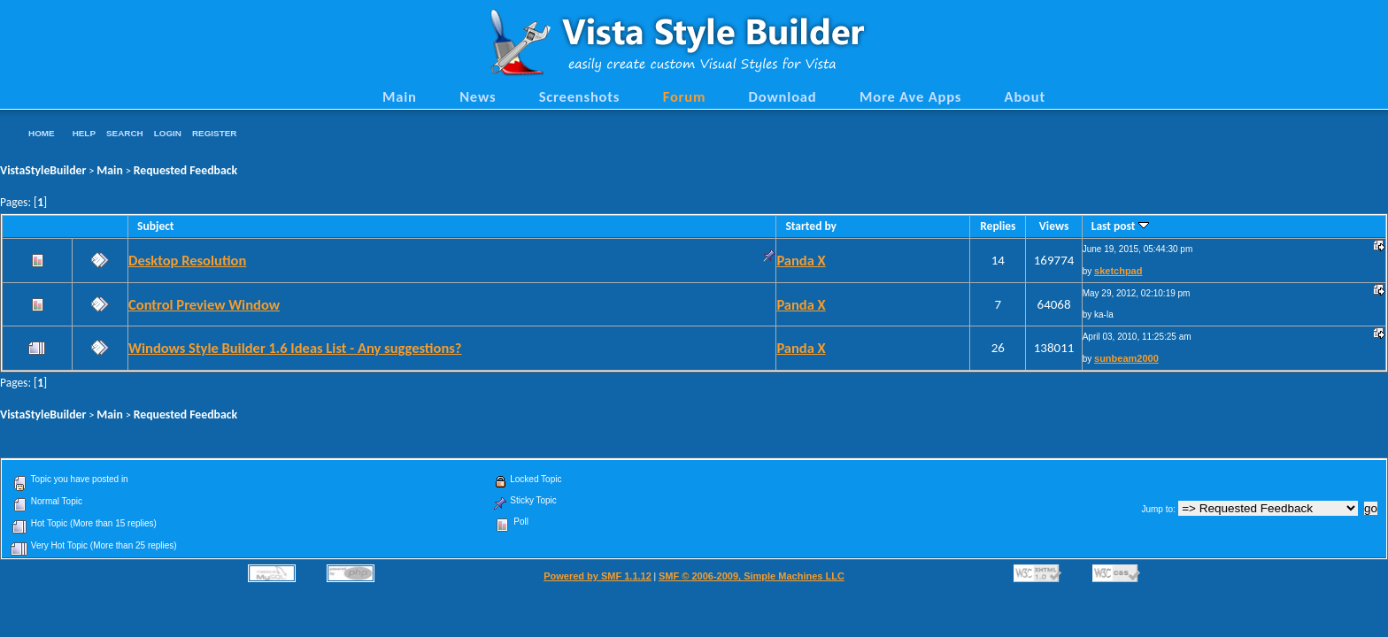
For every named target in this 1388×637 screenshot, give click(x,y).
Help (84, 133)
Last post (1120, 226)
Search (124, 133)
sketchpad (1118, 270)
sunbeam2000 (1126, 358)
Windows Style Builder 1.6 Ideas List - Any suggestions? (294, 348)
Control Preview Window (204, 304)
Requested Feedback (185, 170)
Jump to (1157, 509)
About (1025, 96)
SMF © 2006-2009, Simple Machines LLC (751, 576)
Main (399, 96)
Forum (684, 96)
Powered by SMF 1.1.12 (598, 576)
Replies (997, 226)
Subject (155, 226)
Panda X (800, 260)
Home (41, 133)
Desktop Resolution (187, 260)
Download (783, 96)
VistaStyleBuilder (43, 170)
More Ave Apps (910, 96)
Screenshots (580, 96)
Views (1053, 226)
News (477, 96)
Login (167, 133)
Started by (811, 226)
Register (214, 133)
